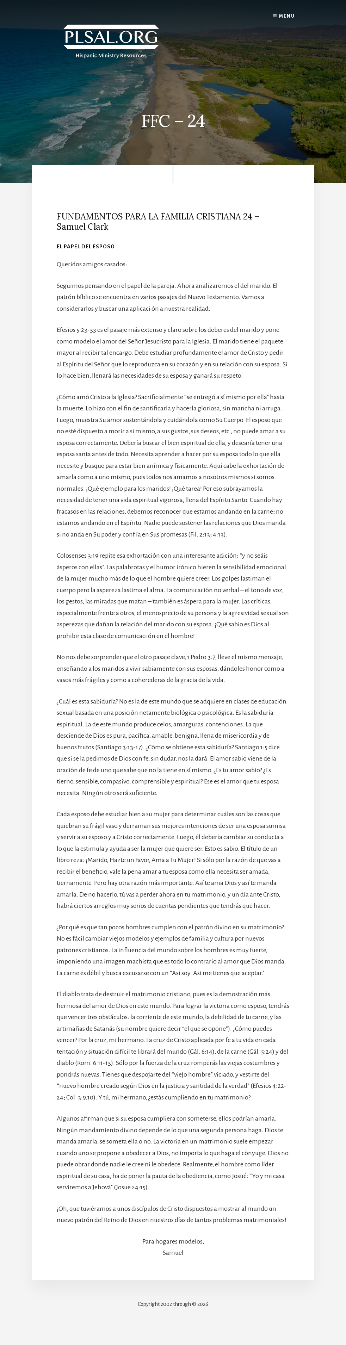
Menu (287, 16)
